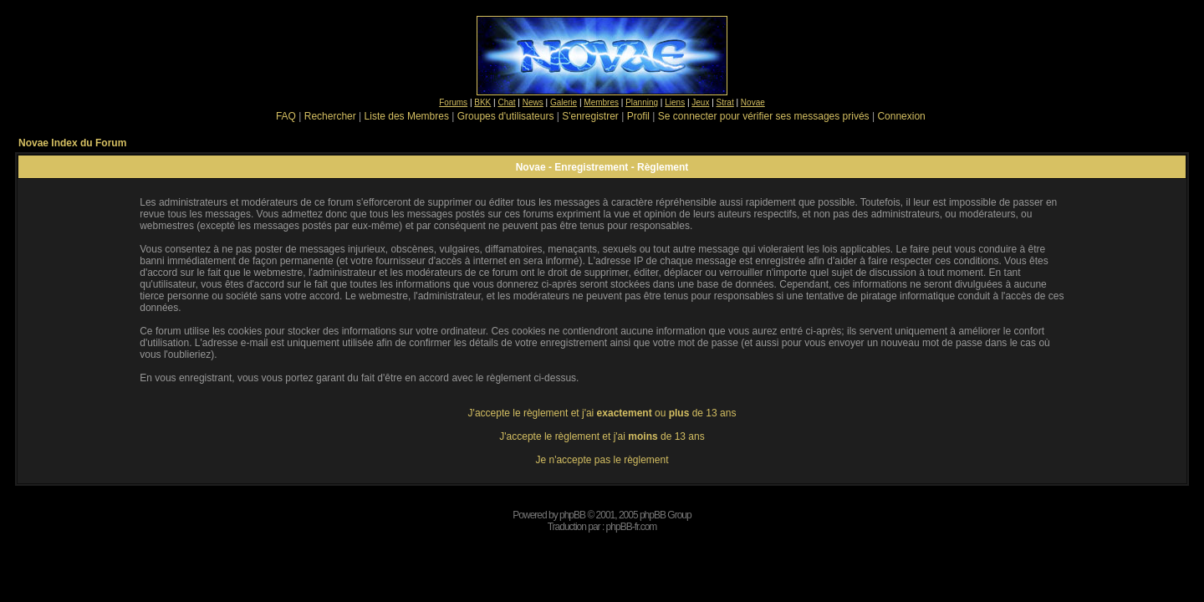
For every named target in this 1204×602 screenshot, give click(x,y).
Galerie (563, 102)
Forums (453, 102)
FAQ (286, 116)
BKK (482, 102)
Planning (641, 102)
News (533, 102)
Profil (638, 116)
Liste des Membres (407, 116)
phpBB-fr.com (631, 527)
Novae (753, 102)
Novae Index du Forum (72, 143)
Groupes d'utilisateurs (505, 116)
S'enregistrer (590, 116)
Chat (506, 102)
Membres (601, 102)
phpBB (572, 515)
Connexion (901, 116)
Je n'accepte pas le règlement (601, 460)
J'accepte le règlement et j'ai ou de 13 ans (602, 413)
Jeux (700, 102)
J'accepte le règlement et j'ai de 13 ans (601, 436)
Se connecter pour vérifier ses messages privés (764, 116)
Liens (675, 102)
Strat (725, 102)
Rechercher (330, 116)
